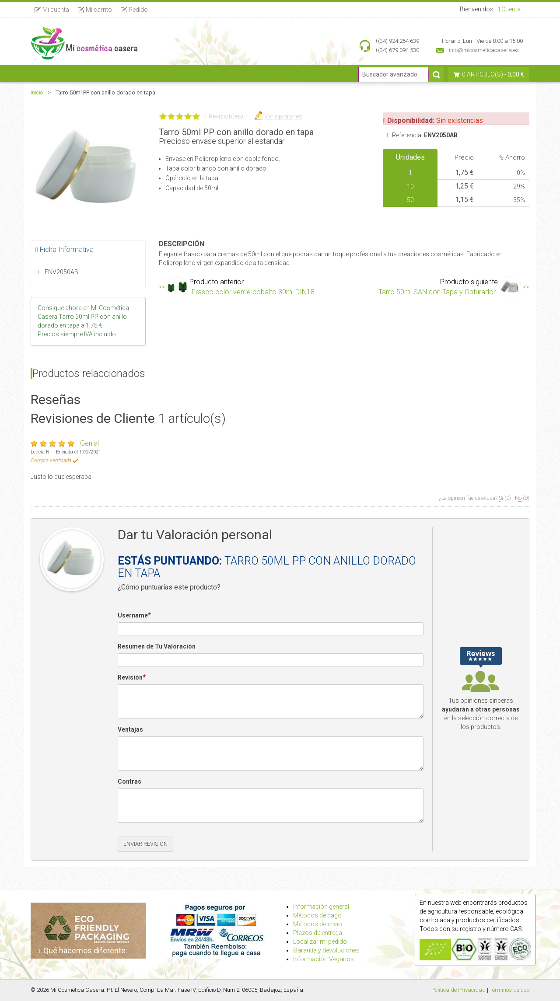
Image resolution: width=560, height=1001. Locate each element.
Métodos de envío (317, 924)
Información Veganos (323, 959)
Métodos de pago (317, 915)
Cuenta (511, 9)
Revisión (131, 677)
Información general (321, 906)
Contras (129, 781)
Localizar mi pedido (320, 941)
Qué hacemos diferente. (82, 950)
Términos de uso (509, 990)
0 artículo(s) (482, 74)
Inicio (37, 92)
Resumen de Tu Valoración (157, 646)
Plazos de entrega (317, 932)
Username (134, 615)
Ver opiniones (283, 116)
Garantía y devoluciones (326, 950)
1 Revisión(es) (223, 116)
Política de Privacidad (458, 990)
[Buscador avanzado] (393, 74)
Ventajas (130, 729)
